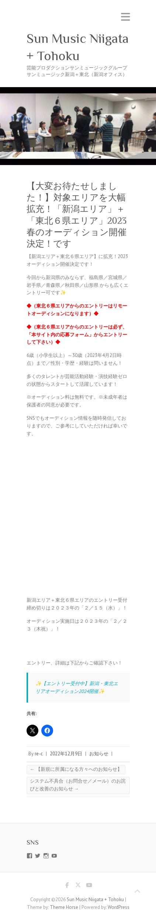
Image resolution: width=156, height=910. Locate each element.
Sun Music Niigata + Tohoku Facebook (67, 886)
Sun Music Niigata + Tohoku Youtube (89, 886)
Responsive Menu (125, 17)
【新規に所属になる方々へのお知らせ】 (76, 769)
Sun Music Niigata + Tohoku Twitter (78, 886)
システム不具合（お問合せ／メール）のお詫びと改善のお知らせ (78, 785)
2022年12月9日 (66, 754)
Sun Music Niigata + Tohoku (78, 47)
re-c (39, 754)
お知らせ (98, 754)
